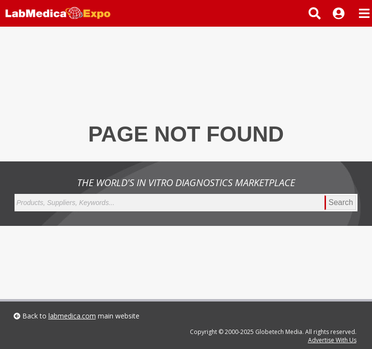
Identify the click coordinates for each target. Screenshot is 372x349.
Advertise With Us (332, 340)
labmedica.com (72, 315)
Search (340, 202)
